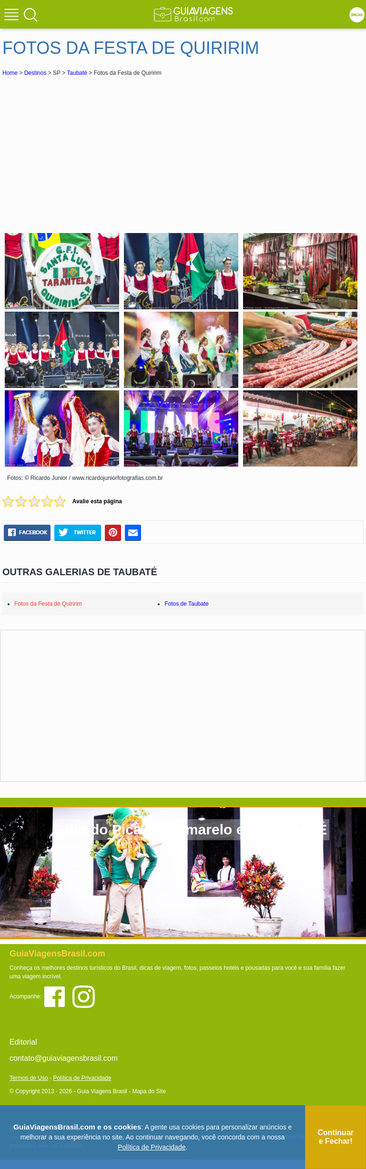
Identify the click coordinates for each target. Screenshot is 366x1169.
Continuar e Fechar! (335, 1136)
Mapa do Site (149, 1091)
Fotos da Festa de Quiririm (48, 603)
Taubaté (77, 73)
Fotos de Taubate (186, 603)
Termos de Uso (29, 1078)
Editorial (23, 1042)
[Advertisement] (87, 149)
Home (10, 73)
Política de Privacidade (82, 1078)
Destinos (35, 73)
